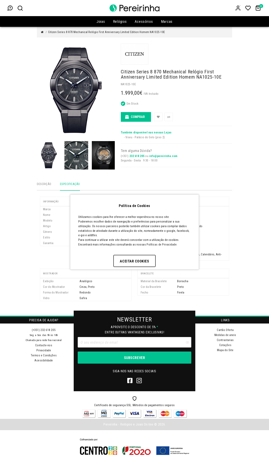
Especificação (70, 184)
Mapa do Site (225, 350)
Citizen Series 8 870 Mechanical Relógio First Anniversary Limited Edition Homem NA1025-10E (106, 32)
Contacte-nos (43, 345)
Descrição (44, 184)
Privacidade (43, 350)
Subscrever (134, 358)
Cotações (225, 345)
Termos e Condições (44, 355)
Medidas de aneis (225, 335)
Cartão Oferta (225, 330)
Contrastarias (225, 340)
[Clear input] (187, 343)
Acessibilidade (43, 360)
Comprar (135, 117)
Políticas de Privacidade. (162, 244)
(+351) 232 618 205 (44, 330)
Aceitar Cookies (134, 261)
